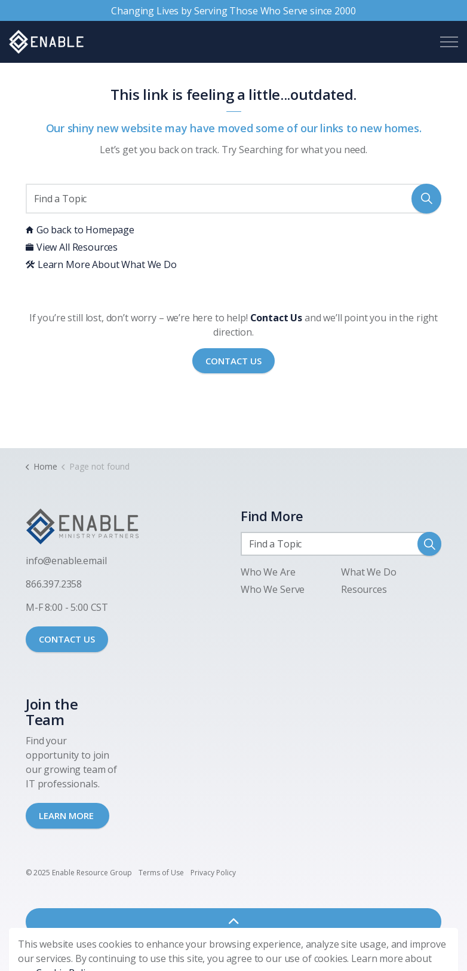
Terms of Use (161, 872)
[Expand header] (449, 42)
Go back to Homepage (80, 229)
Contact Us (233, 361)
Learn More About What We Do (101, 264)
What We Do (369, 572)
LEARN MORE (67, 815)
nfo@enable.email (67, 560)
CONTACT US (67, 639)
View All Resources (72, 247)
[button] (426, 199)
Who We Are (268, 572)
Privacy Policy (213, 872)
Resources (364, 589)
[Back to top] (233, 921)
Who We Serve (273, 589)
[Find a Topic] (233, 199)
